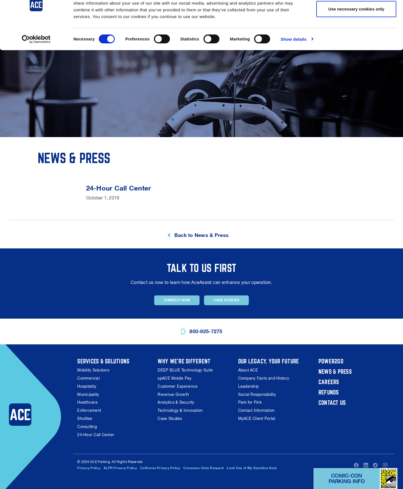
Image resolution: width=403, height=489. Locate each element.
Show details (294, 63)
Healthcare (87, 402)
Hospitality (86, 386)
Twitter (375, 465)
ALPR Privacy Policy (120, 468)
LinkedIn (365, 465)
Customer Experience (178, 386)
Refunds (328, 392)
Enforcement (89, 410)
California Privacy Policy (160, 468)
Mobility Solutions (93, 370)
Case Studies (226, 300)
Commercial (88, 378)
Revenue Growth (173, 394)
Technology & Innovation (180, 410)
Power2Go (330, 361)
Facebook (356, 465)
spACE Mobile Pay (174, 378)
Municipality (88, 394)
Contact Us (332, 402)
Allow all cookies (356, 14)
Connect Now (177, 300)
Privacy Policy (88, 468)
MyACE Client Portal (256, 418)
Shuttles (84, 418)
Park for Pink (250, 402)
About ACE (248, 370)
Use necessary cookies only (356, 33)
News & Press (335, 371)
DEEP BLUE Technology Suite (185, 370)
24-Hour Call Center (95, 434)
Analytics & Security (176, 402)
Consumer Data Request (203, 468)
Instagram (385, 465)
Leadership (248, 386)
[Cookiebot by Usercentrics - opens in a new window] (36, 63)
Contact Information (256, 410)
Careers (328, 381)
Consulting (87, 426)
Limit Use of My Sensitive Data (252, 468)
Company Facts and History (263, 378)
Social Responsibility (257, 394)
